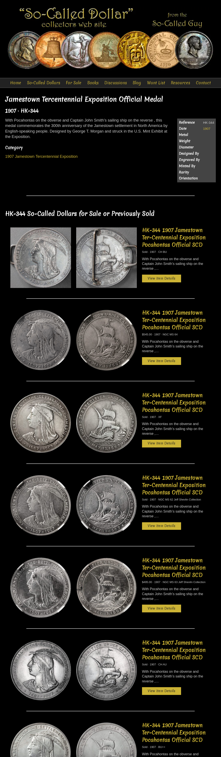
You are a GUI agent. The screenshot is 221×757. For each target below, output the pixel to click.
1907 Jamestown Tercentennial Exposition (41, 157)
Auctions (75, 750)
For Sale (73, 83)
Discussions (115, 83)
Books (92, 83)
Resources (180, 83)
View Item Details (127, 266)
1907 (206, 129)
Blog (137, 83)
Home (15, 83)
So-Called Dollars (43, 83)
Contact (203, 83)
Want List (156, 83)
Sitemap (192, 750)
